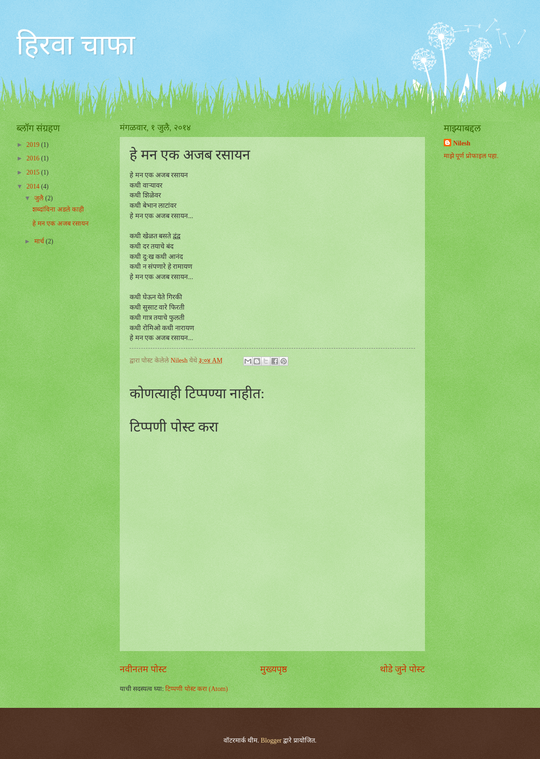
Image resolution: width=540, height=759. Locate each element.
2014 (33, 186)
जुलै (39, 198)
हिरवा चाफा (75, 45)
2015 (33, 172)
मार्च (40, 241)
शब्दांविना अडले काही (58, 209)
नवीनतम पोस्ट (143, 669)
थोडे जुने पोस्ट (402, 669)
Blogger (271, 740)
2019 (33, 144)
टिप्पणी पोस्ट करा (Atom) (196, 688)
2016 (33, 158)
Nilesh (462, 143)
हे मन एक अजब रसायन (60, 223)
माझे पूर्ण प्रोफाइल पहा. (471, 155)
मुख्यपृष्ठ (273, 669)
